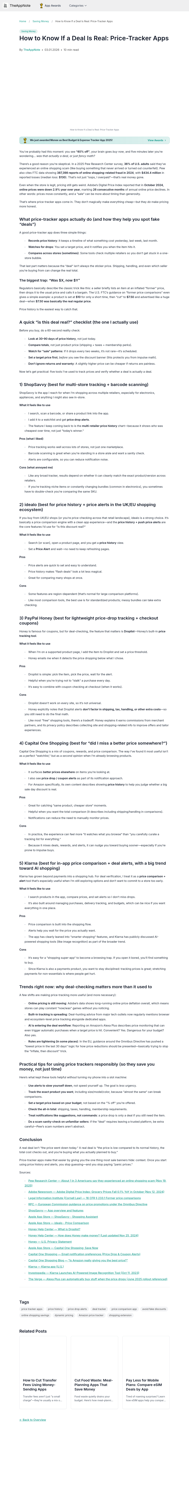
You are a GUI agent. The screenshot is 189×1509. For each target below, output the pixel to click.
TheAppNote (16, 5)
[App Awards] (50, 5)
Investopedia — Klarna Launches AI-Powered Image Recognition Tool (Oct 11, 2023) (83, 1273)
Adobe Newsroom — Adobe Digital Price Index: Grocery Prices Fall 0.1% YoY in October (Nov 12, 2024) (96, 1192)
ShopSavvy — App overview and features (55, 1210)
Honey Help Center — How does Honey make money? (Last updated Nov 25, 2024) (83, 1235)
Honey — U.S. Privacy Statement (50, 1241)
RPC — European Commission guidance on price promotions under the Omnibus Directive (87, 1204)
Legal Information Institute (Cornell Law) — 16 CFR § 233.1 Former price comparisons (84, 1198)
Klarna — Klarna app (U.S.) (46, 1266)
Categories (78, 5)
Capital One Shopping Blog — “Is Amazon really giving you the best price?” (78, 1260)
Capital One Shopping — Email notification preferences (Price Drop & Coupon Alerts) (84, 1254)
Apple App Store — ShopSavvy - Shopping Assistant (63, 1216)
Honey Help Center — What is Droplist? (54, 1229)
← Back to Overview (32, 1420)
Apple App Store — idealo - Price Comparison (58, 1223)
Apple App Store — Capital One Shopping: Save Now (63, 1248)
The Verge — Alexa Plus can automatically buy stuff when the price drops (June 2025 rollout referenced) (97, 1279)
